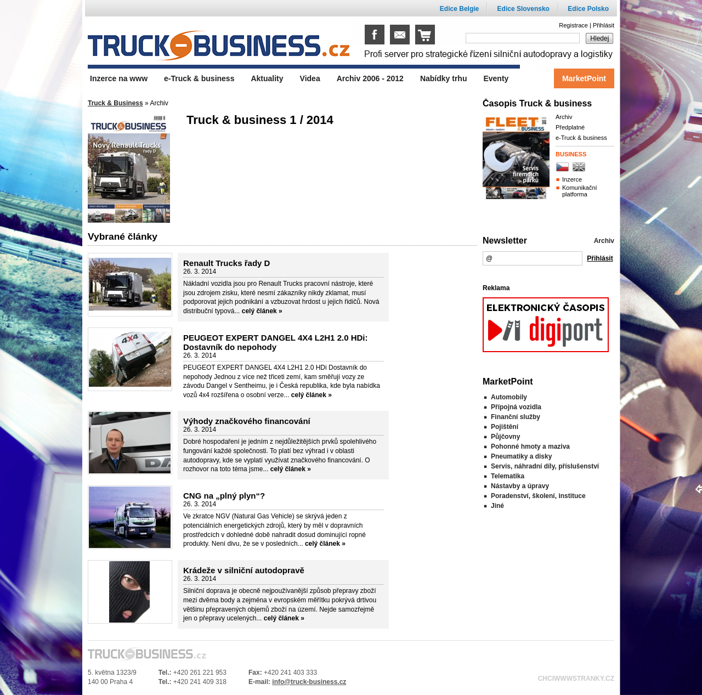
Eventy (495, 78)
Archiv (564, 117)
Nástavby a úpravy (520, 486)
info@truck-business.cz (309, 682)
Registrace (573, 25)
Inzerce (572, 179)
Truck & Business (115, 103)
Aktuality (267, 78)
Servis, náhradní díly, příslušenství (545, 466)
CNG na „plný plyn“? (224, 495)
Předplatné (570, 127)
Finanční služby (515, 417)
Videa (310, 78)
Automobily (509, 397)
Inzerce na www (119, 78)
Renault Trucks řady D (226, 263)
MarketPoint (584, 78)
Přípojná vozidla (516, 407)
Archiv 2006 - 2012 (370, 78)
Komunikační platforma (579, 190)
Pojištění (504, 427)
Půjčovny (505, 436)
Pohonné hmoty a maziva (530, 446)
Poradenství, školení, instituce (538, 496)
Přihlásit (603, 25)
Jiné (497, 506)
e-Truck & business (581, 137)
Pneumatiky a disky (521, 456)
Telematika (507, 476)
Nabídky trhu (443, 78)
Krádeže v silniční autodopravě (243, 570)
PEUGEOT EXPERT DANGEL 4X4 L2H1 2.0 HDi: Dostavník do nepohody (275, 342)
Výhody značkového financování (246, 421)
